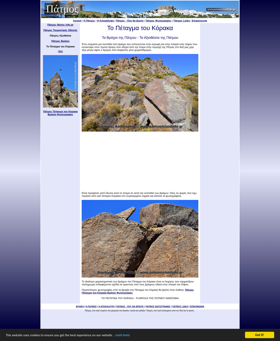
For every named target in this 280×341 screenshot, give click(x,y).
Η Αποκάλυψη (105, 20)
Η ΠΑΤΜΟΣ (91, 306)
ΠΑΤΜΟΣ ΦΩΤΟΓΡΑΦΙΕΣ (158, 306)
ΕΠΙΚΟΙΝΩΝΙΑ (197, 306)
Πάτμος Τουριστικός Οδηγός (60, 30)
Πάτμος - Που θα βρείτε (130, 20)
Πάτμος (62, 9)
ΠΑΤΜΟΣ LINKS (180, 306)
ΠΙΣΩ (60, 51)
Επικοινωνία (199, 20)
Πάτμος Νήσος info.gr (60, 24)
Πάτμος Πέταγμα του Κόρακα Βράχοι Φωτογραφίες (60, 113)
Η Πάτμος (89, 20)
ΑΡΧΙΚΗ (80, 306)
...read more (121, 335)
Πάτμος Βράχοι (60, 41)
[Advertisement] (140, 160)
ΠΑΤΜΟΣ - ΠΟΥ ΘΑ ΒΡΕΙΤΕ (130, 306)
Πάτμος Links (182, 20)
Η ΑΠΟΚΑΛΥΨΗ (106, 306)
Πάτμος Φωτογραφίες (159, 20)
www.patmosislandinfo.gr (221, 9)
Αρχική (77, 20)
